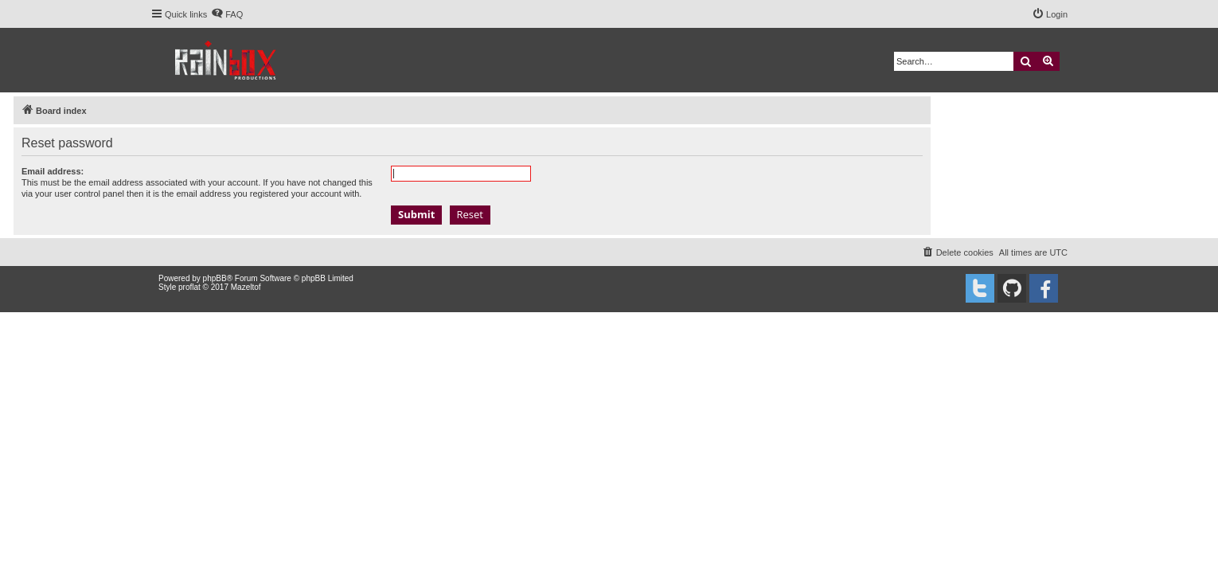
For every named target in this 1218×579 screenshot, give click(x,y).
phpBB (215, 278)
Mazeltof (246, 287)
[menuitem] (227, 14)
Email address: (52, 171)
